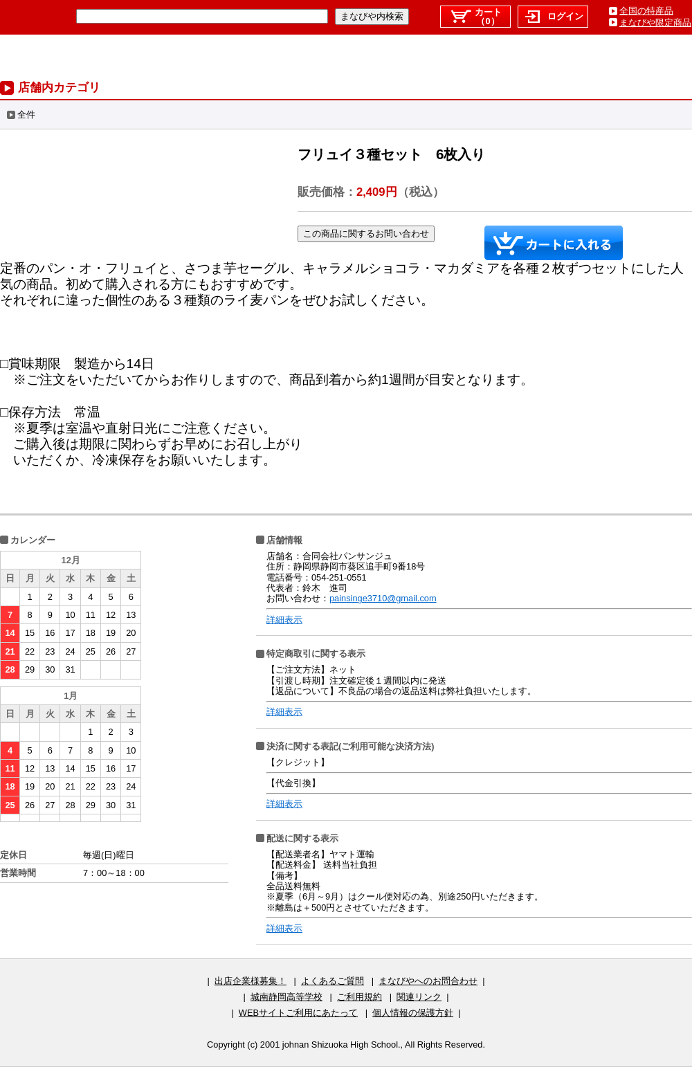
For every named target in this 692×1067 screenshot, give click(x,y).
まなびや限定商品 (655, 22)
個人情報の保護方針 (412, 1012)
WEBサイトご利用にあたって (298, 1012)
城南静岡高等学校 (286, 997)
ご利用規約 (359, 997)
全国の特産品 (646, 11)
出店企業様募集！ (250, 981)
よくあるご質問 (332, 981)
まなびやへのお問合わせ (428, 981)
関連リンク (419, 997)
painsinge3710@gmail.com (383, 598)
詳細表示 (284, 619)
